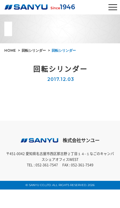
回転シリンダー (34, 50)
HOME (10, 50)
